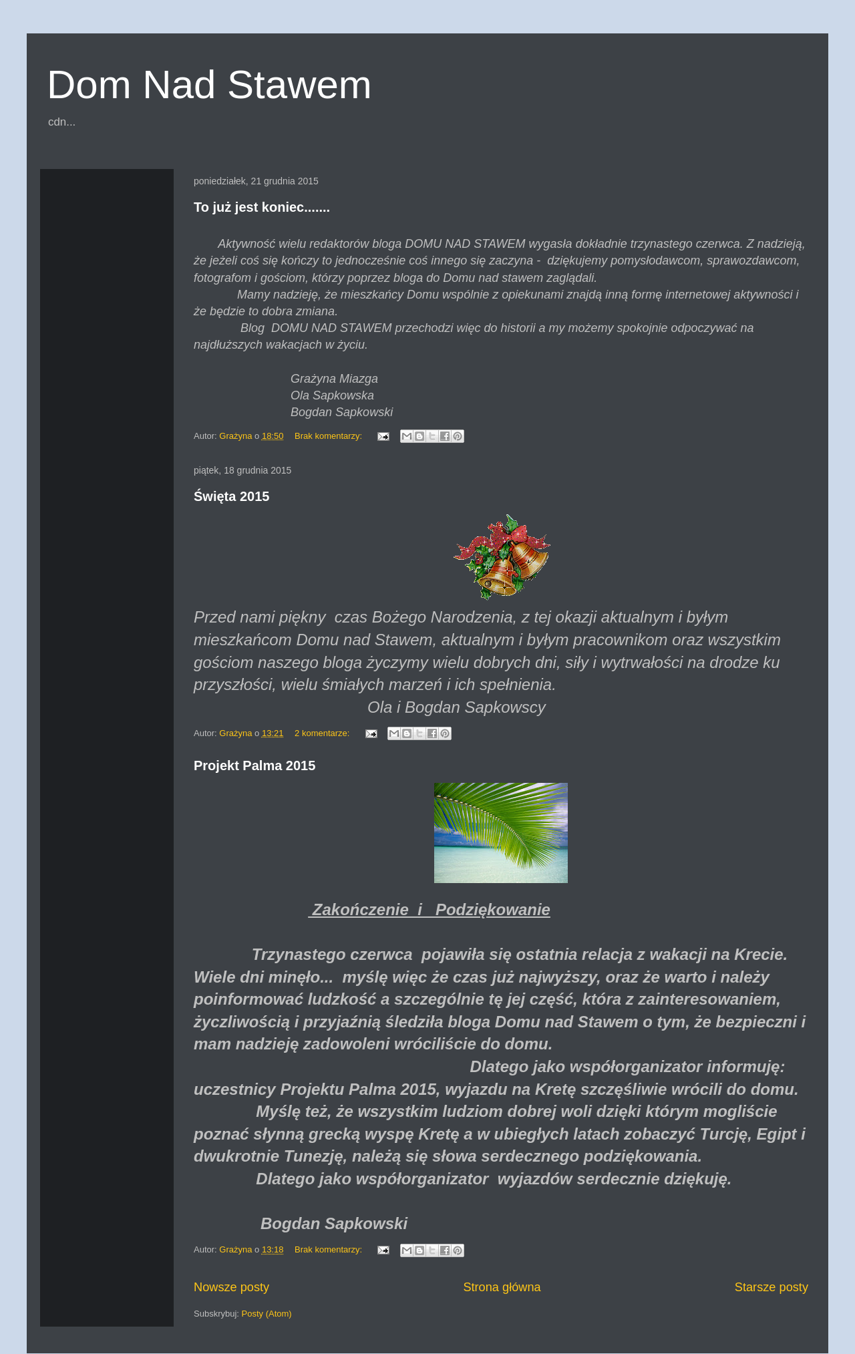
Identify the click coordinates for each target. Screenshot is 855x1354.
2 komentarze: (323, 733)
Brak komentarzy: (330, 436)
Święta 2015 (231, 496)
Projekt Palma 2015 (254, 765)
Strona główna (501, 1287)
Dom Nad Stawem (209, 84)
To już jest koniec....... (262, 207)
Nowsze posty (231, 1287)
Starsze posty (771, 1287)
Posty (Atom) (267, 1314)
